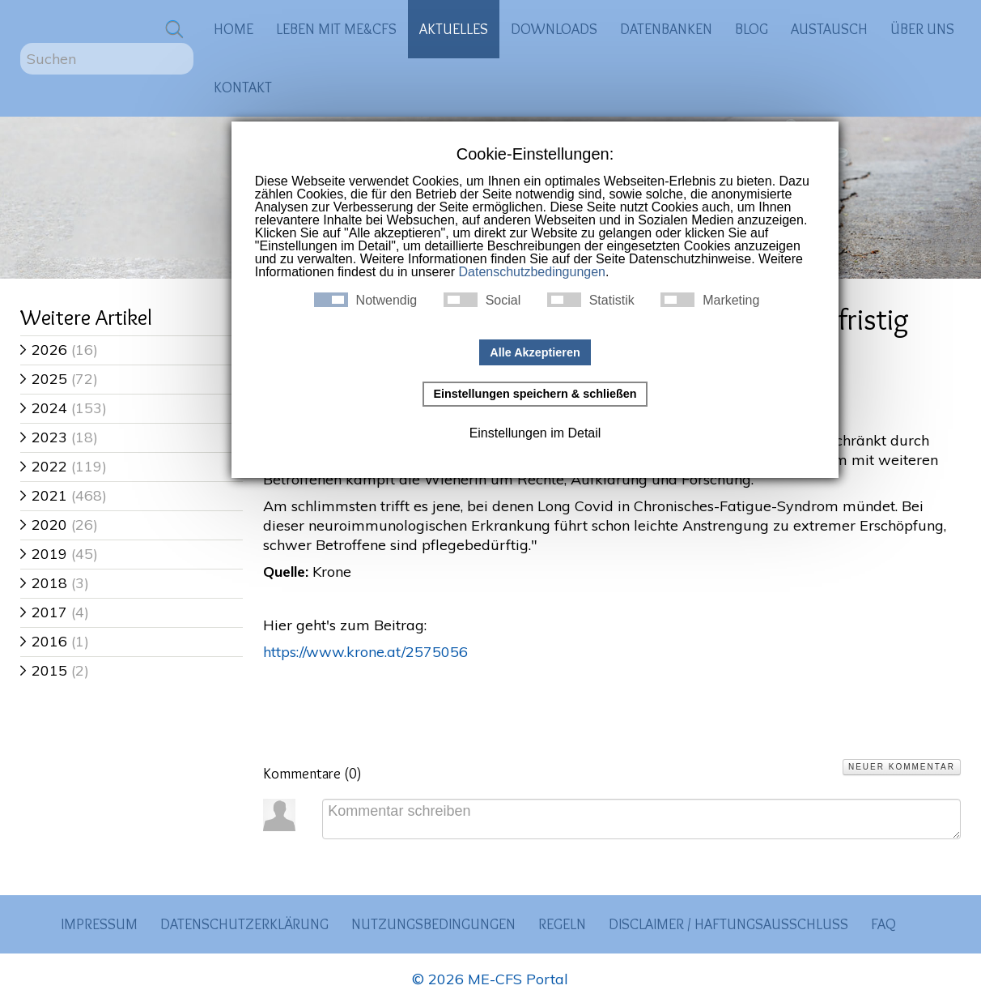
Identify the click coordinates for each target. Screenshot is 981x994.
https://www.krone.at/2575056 (365, 651)
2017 (43, 612)
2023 (43, 437)
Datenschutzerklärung (244, 924)
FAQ (883, 924)
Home (233, 28)
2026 (43, 349)
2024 (43, 408)
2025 (43, 378)
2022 (43, 466)
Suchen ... (20, 43)
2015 (43, 670)
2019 (43, 553)
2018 (43, 583)
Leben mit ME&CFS (336, 28)
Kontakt (243, 87)
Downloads (554, 28)
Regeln (562, 924)
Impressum (99, 924)
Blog (751, 28)
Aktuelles (453, 28)
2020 (43, 524)
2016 (43, 641)
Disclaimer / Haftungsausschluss (728, 924)
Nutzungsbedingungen (433, 924)
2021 (43, 495)
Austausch (829, 28)
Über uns (922, 28)
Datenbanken (666, 28)
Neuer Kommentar (901, 766)
